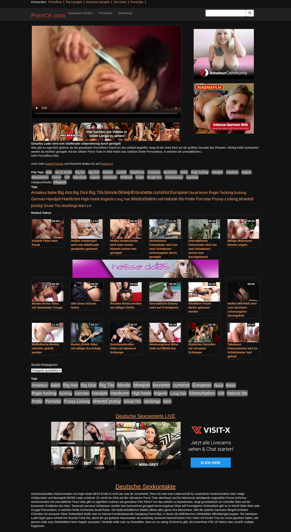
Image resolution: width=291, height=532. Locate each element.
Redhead (126, 177)
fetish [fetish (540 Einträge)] (203, 192)
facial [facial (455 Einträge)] (193, 192)
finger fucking (199, 172)
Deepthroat (137, 172)
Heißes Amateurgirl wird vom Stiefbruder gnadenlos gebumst (85, 244)
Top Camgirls (74, 2)
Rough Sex (154, 177)
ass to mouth (63, 172)
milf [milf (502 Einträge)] (160, 199)
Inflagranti (60, 182)
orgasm (95, 177)
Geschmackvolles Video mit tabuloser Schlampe (123, 348)
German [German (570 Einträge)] (38, 199)
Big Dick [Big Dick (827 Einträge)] (80, 192)
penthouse (109, 177)
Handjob (217, 172)
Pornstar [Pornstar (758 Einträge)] (203, 199)
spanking (192, 177)
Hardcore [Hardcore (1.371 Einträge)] (71, 198)
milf (67, 177)
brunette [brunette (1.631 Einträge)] (143, 192)
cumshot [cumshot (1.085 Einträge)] (161, 192)
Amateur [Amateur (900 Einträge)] (39, 192)
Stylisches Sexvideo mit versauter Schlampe (202, 348)
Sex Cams (120, 2)
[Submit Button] (250, 13)
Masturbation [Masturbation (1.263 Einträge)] (144, 198)
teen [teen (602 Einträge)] (82, 205)
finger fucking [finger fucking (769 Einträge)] (221, 192)
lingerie (246, 172)
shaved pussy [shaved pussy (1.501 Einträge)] (107, 401)
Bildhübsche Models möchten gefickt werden (45, 348)
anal (48, 172)
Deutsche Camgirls (98, 2)
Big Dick (94, 172)
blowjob (107, 172)
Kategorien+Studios (80, 13)
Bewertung (125, 13)
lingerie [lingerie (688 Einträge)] (107, 199)
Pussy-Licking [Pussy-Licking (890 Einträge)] (225, 199)
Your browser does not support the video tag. (106, 72)
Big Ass (80, 172)
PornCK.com (48, 15)
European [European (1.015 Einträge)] (179, 192)
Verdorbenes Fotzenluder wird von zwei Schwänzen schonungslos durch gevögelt (163, 248)
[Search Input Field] (226, 13)
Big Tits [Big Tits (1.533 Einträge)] (96, 192)
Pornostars (106, 13)
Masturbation (40, 177)
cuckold (121, 172)
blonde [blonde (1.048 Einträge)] (111, 192)
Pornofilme (55, 2)
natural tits (79, 177)
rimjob (139, 177)
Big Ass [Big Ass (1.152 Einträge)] (65, 192)
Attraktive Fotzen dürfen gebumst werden (199, 307)
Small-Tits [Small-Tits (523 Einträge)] (52, 206)
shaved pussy (174, 177)
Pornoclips (136, 2)
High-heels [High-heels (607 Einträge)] (90, 199)
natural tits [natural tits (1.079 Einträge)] (174, 199)
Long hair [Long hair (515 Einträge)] (122, 199)
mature (56, 177)
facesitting (170, 172)
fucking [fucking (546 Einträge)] (240, 192)
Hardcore (232, 172)
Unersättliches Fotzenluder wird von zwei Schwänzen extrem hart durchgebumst (202, 248)
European (154, 172)
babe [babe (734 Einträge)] (52, 192)
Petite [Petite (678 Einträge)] (190, 199)
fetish (184, 172)
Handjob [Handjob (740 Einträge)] (53, 199)
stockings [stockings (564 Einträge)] (69, 205)
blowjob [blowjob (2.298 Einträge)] (126, 192)
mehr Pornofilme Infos (45, 155)
